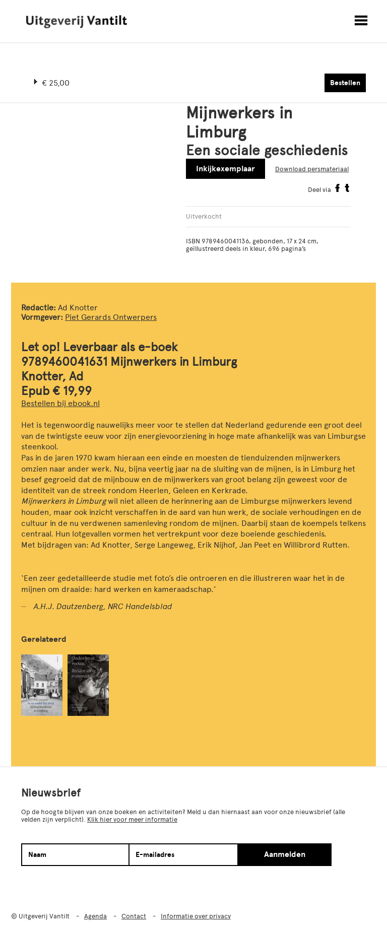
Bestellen (345, 83)
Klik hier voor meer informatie (132, 819)
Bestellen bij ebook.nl (60, 403)
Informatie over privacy (196, 916)
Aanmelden (284, 854)
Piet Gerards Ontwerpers (111, 317)
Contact (133, 916)
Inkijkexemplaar (225, 169)
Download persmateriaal (312, 169)
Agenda (95, 916)
